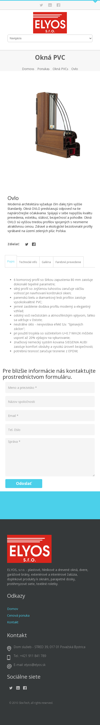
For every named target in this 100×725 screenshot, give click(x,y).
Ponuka (42, 69)
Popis (10, 261)
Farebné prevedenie (68, 262)
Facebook (58, 5)
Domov (27, 69)
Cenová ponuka (18, 615)
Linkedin (50, 5)
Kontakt (12, 622)
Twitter (41, 5)
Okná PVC (60, 69)
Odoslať (24, 483)
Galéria (46, 262)
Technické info (28, 262)
